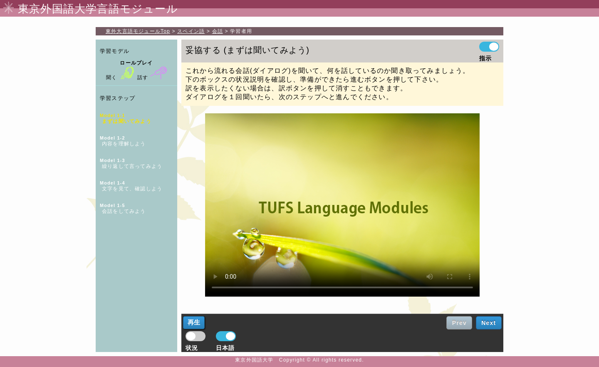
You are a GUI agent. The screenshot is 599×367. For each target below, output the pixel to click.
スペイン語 (191, 31)
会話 (217, 31)
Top (138, 31)
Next (488, 323)
